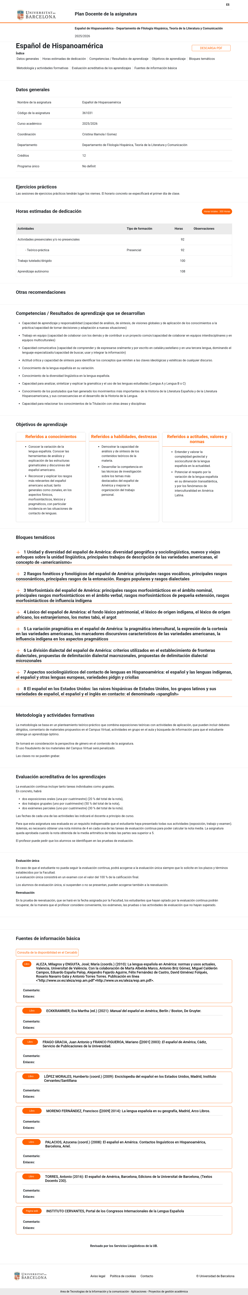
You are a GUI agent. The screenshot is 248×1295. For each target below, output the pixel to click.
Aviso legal (97, 1276)
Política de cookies (123, 1276)
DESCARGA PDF (211, 48)
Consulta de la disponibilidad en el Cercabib (47, 952)
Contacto (146, 1276)
